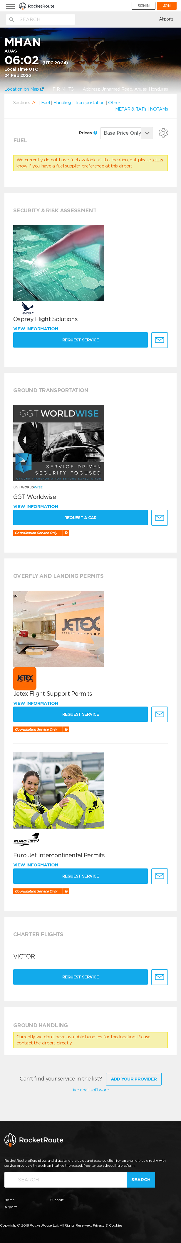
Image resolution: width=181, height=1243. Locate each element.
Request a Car (80, 517)
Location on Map (24, 89)
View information (36, 328)
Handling (62, 102)
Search (140, 1179)
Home (9, 1200)
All (34, 102)
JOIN (166, 6)
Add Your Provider (134, 1079)
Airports (166, 19)
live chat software (90, 1090)
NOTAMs (159, 109)
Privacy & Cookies (108, 1225)
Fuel (45, 102)
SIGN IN (144, 6)
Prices (88, 133)
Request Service (80, 340)
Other (114, 102)
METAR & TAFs (130, 109)
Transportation (89, 102)
